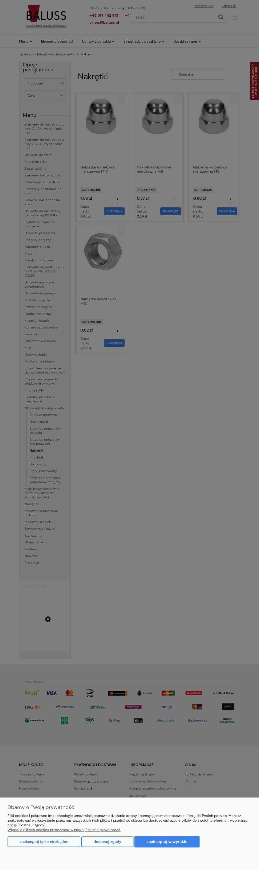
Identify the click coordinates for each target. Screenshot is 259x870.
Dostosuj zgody (107, 842)
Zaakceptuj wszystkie (167, 841)
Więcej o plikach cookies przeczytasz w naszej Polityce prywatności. (64, 830)
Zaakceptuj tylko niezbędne (44, 842)
